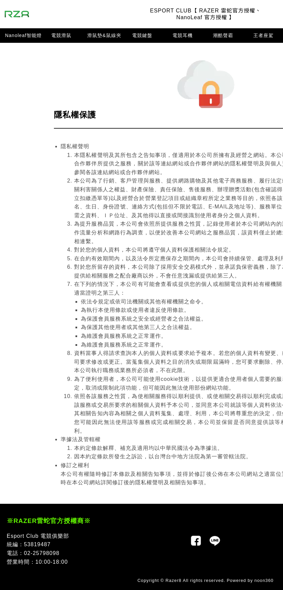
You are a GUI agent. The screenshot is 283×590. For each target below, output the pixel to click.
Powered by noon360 (250, 580)
